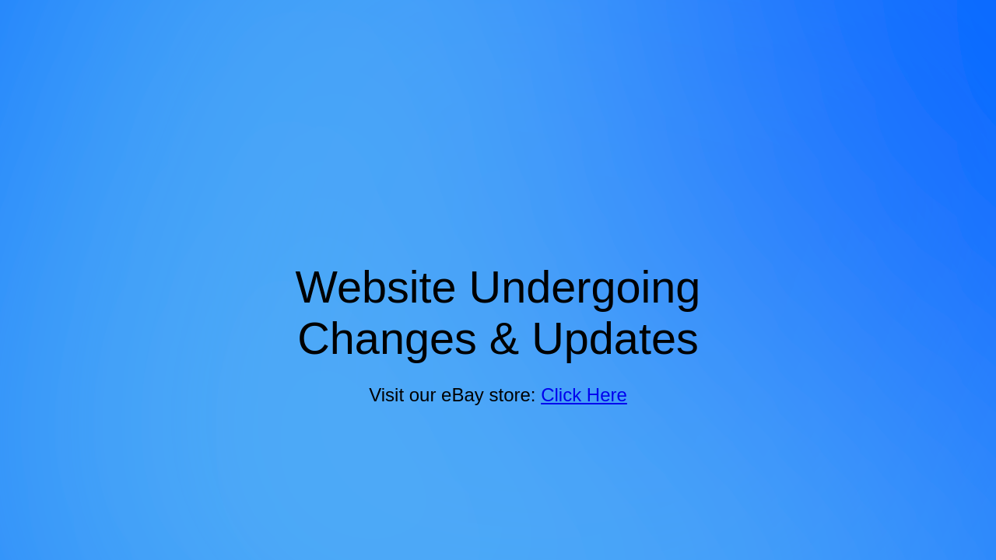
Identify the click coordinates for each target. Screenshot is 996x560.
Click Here (584, 394)
